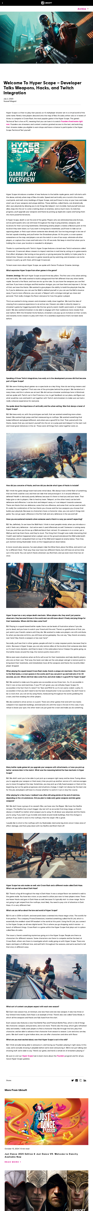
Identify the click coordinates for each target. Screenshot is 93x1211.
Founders (60, 1056)
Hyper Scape (27, 1056)
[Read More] (12, 1162)
